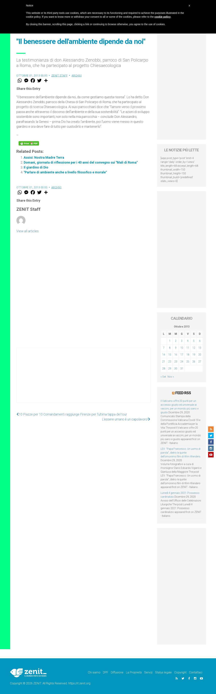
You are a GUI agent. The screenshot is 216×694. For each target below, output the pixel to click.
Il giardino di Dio (36, 167)
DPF (105, 672)
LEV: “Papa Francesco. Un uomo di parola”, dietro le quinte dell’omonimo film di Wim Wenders (181, 452)
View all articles (27, 231)
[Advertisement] (83, 378)
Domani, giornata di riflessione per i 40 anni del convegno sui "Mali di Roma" (81, 162)
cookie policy (162, 16)
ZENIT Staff (59, 75)
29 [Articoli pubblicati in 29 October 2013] (169, 368)
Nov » (171, 376)
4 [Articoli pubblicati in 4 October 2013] (187, 340)
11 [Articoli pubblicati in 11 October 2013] (187, 347)
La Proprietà (134, 672)
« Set (163, 376)
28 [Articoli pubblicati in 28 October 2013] (163, 368)
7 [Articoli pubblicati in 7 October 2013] (163, 347)
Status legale (163, 672)
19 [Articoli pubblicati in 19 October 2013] (193, 354)
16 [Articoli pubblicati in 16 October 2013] (175, 354)
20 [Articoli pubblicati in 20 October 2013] (199, 354)
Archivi (77, 75)
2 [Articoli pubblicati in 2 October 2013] (175, 340)
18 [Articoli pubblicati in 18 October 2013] (187, 354)
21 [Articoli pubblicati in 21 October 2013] (163, 361)
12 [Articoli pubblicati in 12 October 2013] (193, 347)
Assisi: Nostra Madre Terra (44, 157)
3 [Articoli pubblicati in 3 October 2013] (181, 340)
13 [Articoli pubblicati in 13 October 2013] (199, 347)
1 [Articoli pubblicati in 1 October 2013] (169, 340)
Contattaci (195, 672)
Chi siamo (94, 672)
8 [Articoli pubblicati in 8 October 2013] (169, 347)
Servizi (148, 672)
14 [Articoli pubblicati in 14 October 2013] (163, 354)
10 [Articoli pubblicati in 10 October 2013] (181, 347)
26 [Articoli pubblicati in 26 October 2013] (193, 361)
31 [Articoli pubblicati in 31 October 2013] (181, 368)
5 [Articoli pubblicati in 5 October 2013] (193, 340)
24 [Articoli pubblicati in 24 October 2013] (181, 361)
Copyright (180, 672)
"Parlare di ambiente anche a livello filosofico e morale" (65, 172)
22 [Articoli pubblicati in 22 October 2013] (169, 361)
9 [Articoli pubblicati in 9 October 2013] (175, 347)
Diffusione (117, 672)
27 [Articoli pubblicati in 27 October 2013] (199, 361)
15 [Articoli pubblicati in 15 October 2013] (169, 354)
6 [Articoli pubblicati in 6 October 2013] (200, 340)
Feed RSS (183, 393)
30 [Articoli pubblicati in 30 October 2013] (175, 368)
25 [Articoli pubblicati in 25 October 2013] (187, 361)
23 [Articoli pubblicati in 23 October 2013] (175, 361)
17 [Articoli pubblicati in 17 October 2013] (181, 354)
